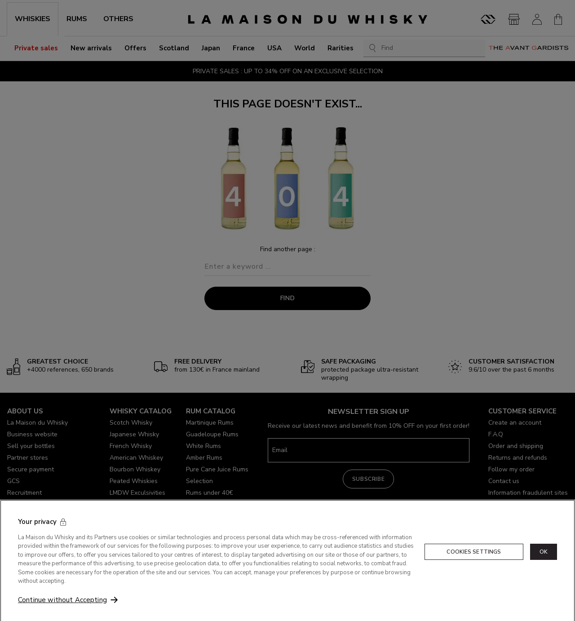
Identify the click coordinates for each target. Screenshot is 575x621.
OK (544, 569)
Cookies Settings (474, 569)
